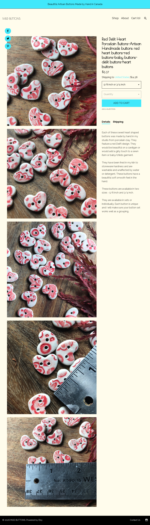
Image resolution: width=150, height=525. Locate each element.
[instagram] (146, 520)
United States (122, 77)
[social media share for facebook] (8, 31)
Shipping (118, 121)
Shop (115, 18)
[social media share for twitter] (8, 39)
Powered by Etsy (34, 520)
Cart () (135, 18)
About (125, 18)
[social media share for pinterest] (8, 46)
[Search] (145, 18)
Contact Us (135, 520)
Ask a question (108, 109)
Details (106, 121)
